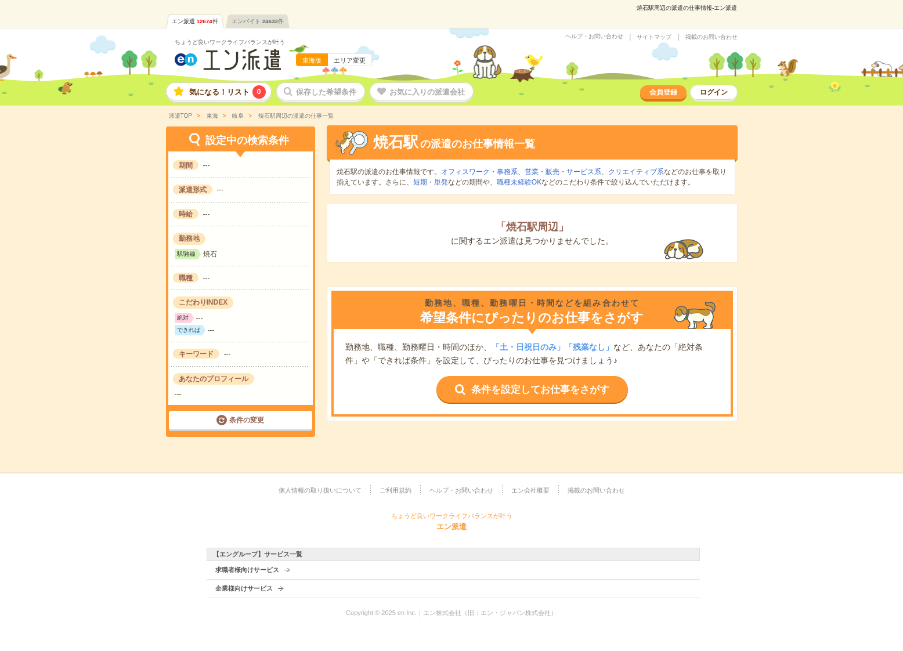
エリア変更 (350, 60)
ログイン (714, 92)
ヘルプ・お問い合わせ (594, 36)
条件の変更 (246, 420)
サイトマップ (654, 37)
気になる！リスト (227, 92)
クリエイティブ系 (636, 172)
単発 (441, 182)
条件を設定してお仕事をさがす (540, 389)
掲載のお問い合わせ (711, 37)
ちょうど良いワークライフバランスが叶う (230, 42)
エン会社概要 (530, 490)
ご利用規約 (395, 490)
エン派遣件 (195, 21)
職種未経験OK (519, 182)
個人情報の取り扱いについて (320, 490)
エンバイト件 (258, 21)
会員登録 (663, 92)
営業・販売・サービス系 (563, 172)
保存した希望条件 (326, 92)
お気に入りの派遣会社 (427, 92)
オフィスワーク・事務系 (479, 172)
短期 (420, 182)
